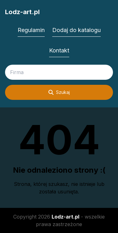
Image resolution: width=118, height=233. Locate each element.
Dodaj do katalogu (76, 30)
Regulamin (31, 30)
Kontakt (59, 50)
